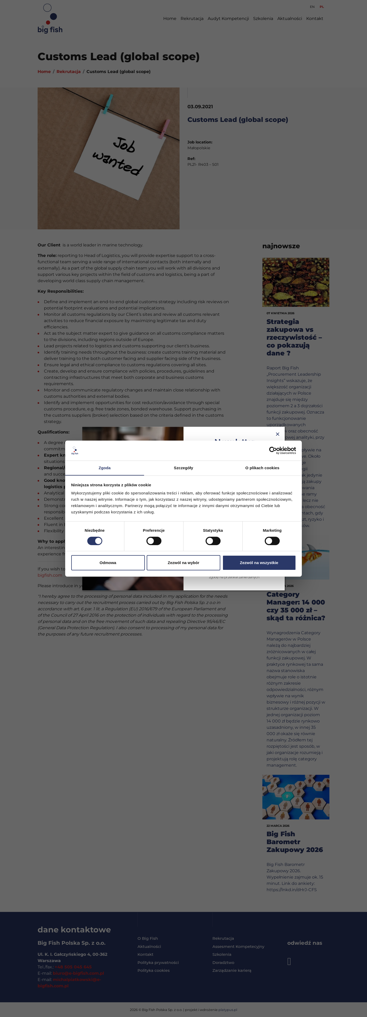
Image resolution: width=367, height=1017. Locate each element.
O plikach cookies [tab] (262, 468)
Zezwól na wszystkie (259, 563)
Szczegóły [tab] (183, 468)
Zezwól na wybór (183, 563)
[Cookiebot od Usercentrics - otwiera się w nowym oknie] (273, 450)
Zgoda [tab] (105, 468)
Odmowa (108, 563)
